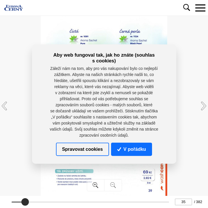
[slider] (25, 202)
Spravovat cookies (82, 149)
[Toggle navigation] (200, 8)
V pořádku (131, 149)
